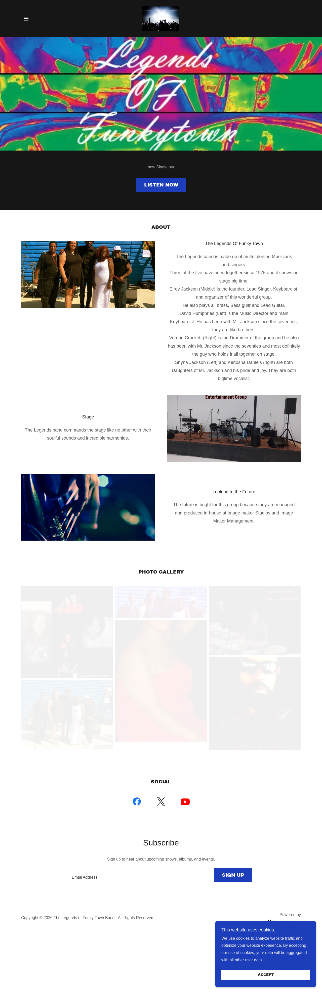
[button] (26, 19)
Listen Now (161, 184)
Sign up (233, 875)
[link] (160, 18)
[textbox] (139, 875)
